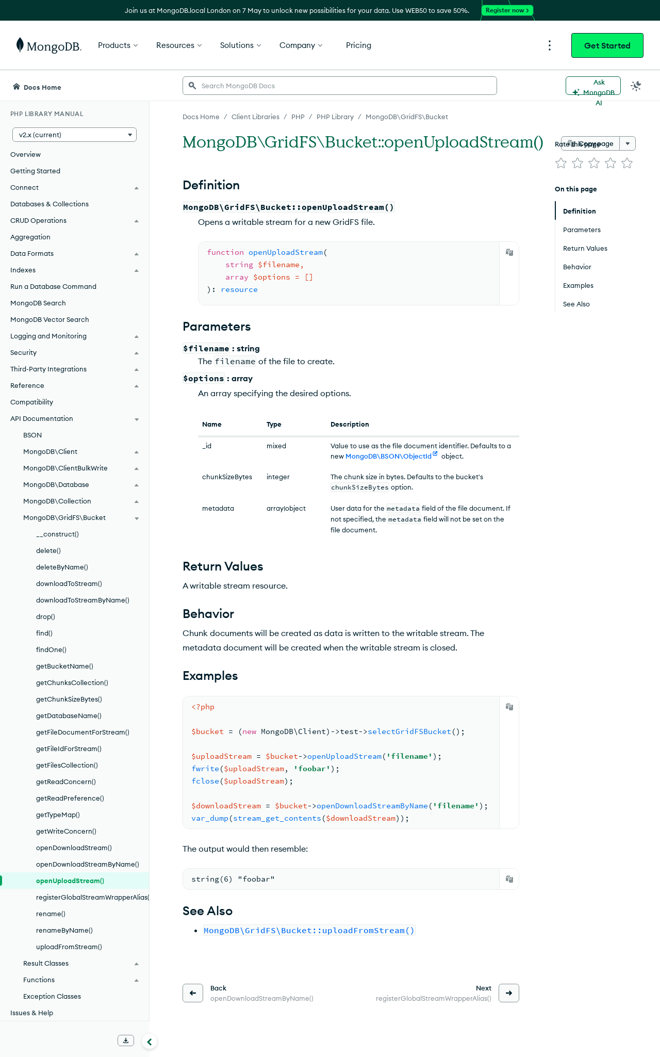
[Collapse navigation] (149, 1041)
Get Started (607, 45)
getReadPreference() (70, 798)
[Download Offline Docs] (126, 1040)
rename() (50, 913)
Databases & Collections (49, 204)
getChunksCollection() (72, 682)
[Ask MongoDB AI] (593, 85)
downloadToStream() (69, 583)
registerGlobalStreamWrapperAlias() (92, 897)
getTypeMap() (58, 814)
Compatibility (31, 402)
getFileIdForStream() (69, 748)
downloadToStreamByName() (82, 600)
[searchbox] (340, 85)
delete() (48, 550)
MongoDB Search (38, 303)
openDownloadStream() (74, 847)
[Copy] (509, 252)
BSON (32, 435)
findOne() (51, 649)
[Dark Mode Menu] (636, 85)
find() (44, 633)
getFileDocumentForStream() (82, 732)
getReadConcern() (66, 781)
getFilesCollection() (67, 765)
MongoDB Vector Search (49, 319)
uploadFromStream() (69, 946)
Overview (25, 154)
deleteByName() (62, 567)
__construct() (57, 534)
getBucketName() (64, 666)
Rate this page (578, 144)
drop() (45, 616)
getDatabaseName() (69, 715)
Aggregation (30, 237)
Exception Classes (52, 996)
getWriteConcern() (66, 831)
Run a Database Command (53, 286)
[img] (561, 163)
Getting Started (35, 171)
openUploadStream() (70, 880)
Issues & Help (31, 1013)
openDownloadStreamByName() (87, 864)
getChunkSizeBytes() (69, 699)
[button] (74, 134)
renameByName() (64, 930)
